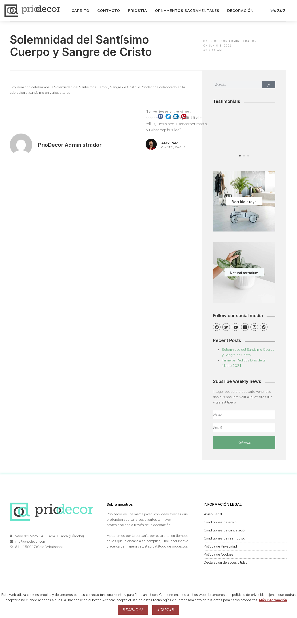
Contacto (108, 10)
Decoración (240, 10)
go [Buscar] (268, 85)
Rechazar (133, 609)
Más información (273, 600)
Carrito (80, 10)
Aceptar (165, 609)
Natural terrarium (244, 273)
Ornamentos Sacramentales (187, 10)
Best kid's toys (244, 202)
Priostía (137, 10)
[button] (240, 156)
